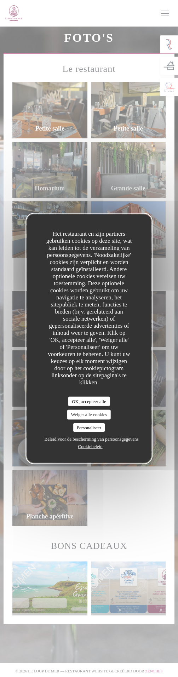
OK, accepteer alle (89, 401)
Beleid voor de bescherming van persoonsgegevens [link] (91, 439)
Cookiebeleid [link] (90, 446)
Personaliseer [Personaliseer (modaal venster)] (89, 427)
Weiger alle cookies (89, 414)
